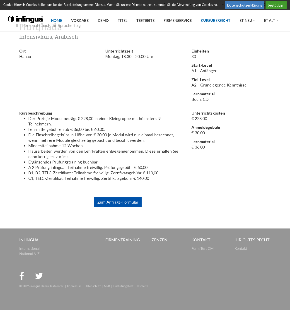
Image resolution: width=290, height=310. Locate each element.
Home (59, 15)
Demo (103, 20)
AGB (107, 286)
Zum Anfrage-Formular (117, 201)
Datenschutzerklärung (244, 5)
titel (122, 20)
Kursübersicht (218, 15)
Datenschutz (93, 286)
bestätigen (276, 5)
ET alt (269, 20)
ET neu (245, 20)
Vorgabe (80, 20)
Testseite (145, 20)
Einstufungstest (123, 286)
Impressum (74, 286)
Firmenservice (178, 20)
